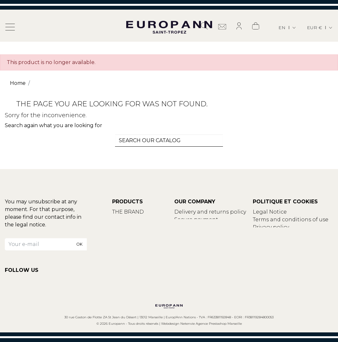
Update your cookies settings (292, 235)
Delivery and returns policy (210, 212)
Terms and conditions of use (290, 219)
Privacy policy (271, 227)
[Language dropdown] (287, 28)
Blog (118, 227)
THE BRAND (128, 212)
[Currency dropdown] (320, 28)
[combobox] (169, 140)
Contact (123, 219)
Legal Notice (270, 212)
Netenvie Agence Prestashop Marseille (211, 324)
